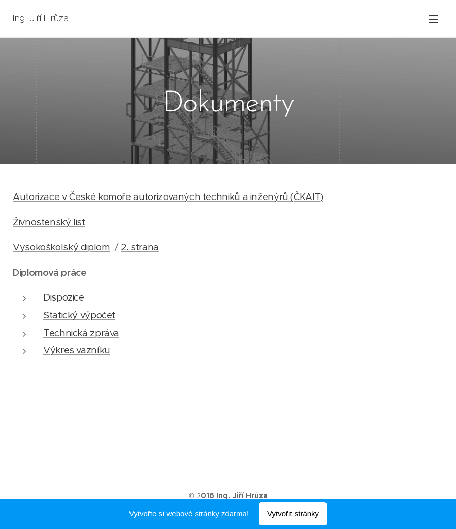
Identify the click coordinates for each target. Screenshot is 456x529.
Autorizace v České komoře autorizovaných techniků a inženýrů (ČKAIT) (168, 197)
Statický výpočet (79, 315)
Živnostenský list (49, 222)
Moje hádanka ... (47, 415)
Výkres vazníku (76, 350)
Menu (433, 19)
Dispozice (63, 297)
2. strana (140, 247)
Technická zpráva (81, 333)
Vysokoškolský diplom (61, 247)
